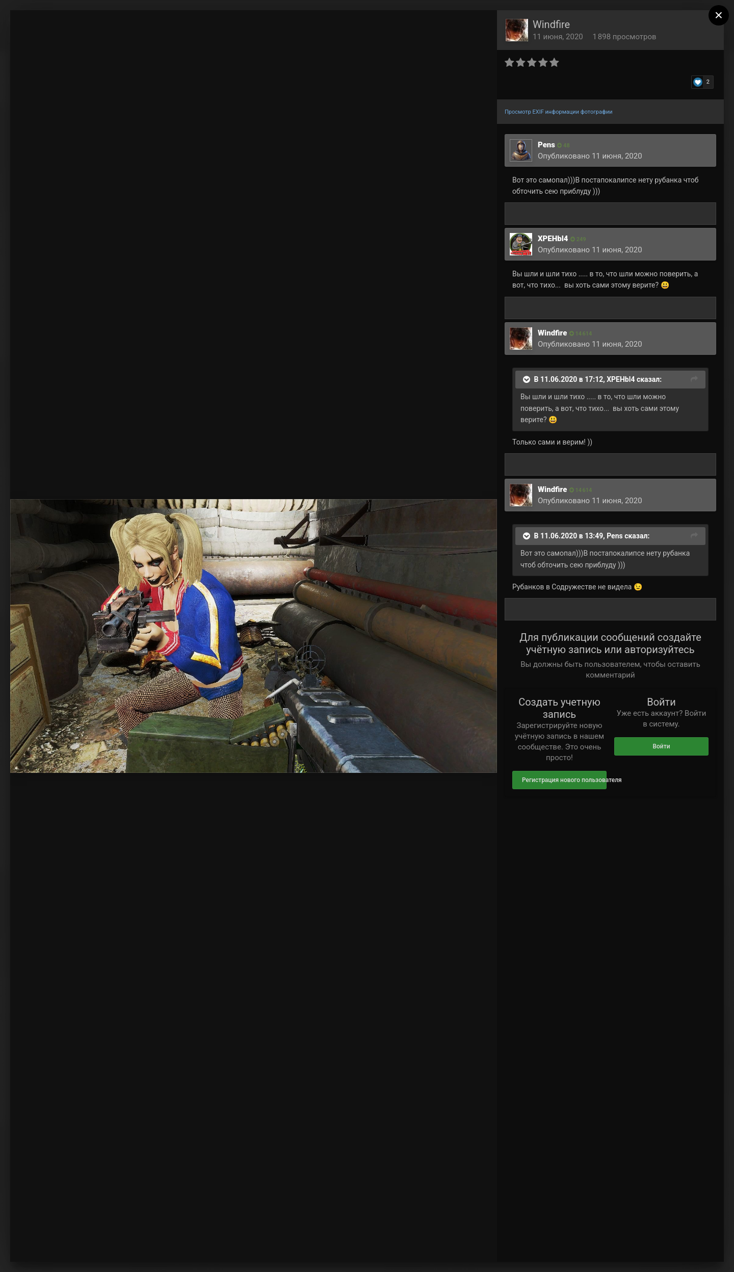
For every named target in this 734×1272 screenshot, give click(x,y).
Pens (546, 144)
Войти (661, 746)
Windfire (551, 24)
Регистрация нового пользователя (564, 780)
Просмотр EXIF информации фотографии (559, 112)
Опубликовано (590, 156)
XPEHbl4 (553, 238)
